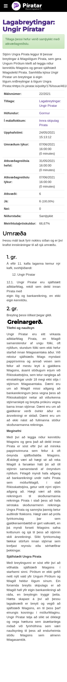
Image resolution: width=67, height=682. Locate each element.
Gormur (44, 113)
